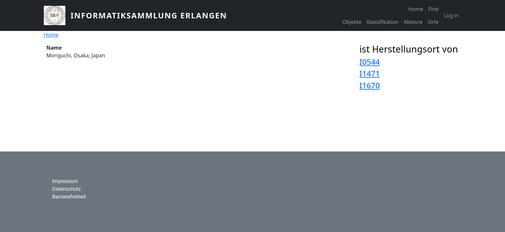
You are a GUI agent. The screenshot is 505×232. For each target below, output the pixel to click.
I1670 (369, 85)
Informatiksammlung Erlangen (149, 15)
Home (415, 9)
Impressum (65, 181)
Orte (433, 21)
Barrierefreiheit (69, 197)
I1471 (369, 73)
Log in (451, 15)
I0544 (369, 61)
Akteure (413, 21)
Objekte (351, 21)
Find (433, 9)
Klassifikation (382, 21)
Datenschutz (66, 189)
